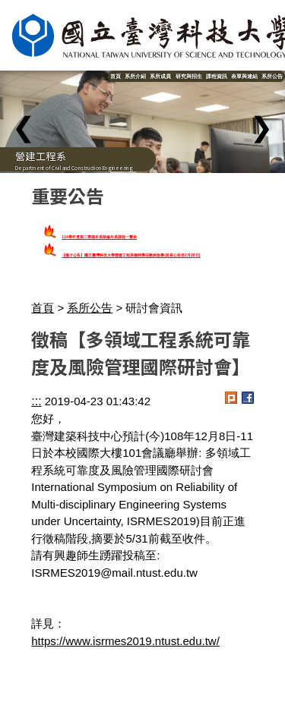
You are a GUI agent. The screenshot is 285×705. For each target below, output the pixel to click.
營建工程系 (40, 156)
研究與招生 (189, 76)
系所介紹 (135, 76)
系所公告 (272, 76)
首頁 (115, 76)
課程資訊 (216, 76)
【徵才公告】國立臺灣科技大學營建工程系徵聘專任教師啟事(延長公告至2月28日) (131, 255)
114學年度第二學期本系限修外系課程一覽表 (99, 236)
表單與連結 (244, 76)
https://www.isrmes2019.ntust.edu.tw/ (125, 640)
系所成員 (160, 76)
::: (36, 401)
